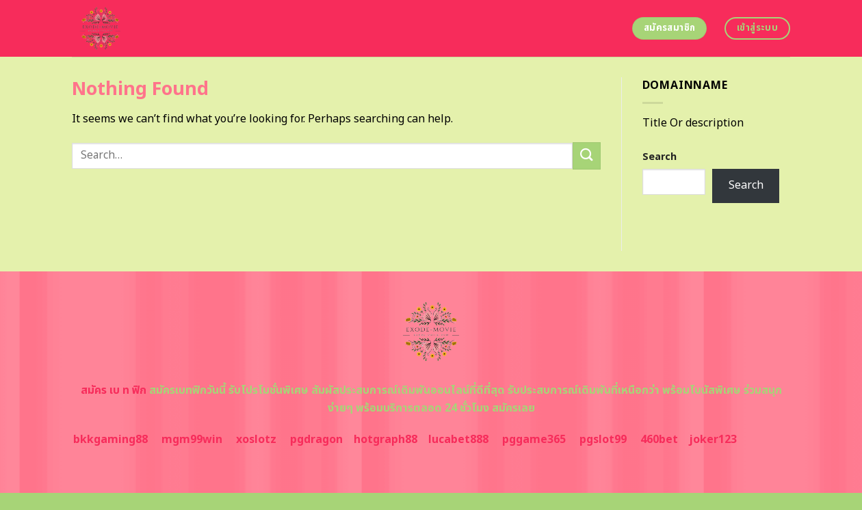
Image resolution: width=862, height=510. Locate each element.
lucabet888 (458, 439)
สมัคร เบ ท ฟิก (113, 390)
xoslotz (256, 439)
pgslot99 (603, 439)
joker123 (713, 439)
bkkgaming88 (110, 439)
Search (659, 157)
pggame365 (534, 439)
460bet (659, 439)
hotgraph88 (385, 439)
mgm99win (191, 439)
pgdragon (316, 439)
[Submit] (586, 155)
